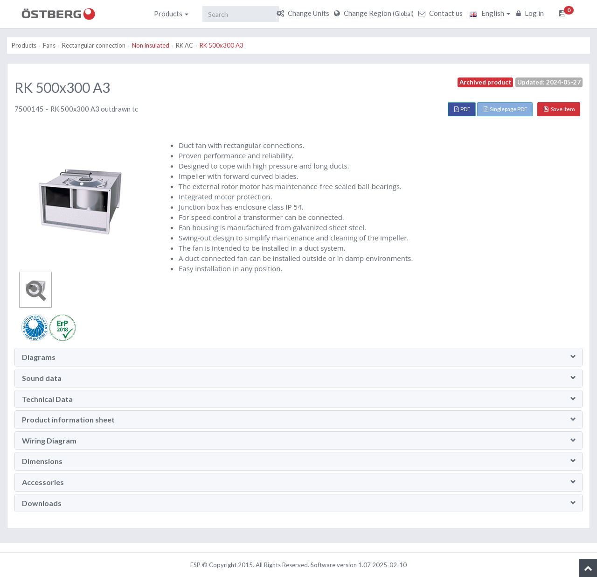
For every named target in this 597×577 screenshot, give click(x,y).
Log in (531, 13)
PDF (462, 109)
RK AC (184, 45)
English (490, 13)
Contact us (442, 13)
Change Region (375, 13)
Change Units (304, 13)
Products (171, 13)
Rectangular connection (93, 45)
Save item (559, 109)
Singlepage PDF (506, 109)
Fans (49, 45)
